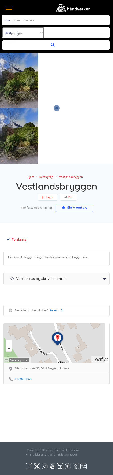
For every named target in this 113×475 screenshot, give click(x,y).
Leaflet (100, 359)
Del (68, 197)
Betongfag (46, 177)
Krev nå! (56, 310)
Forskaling (17, 239)
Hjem (31, 177)
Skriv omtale (74, 208)
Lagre (47, 197)
